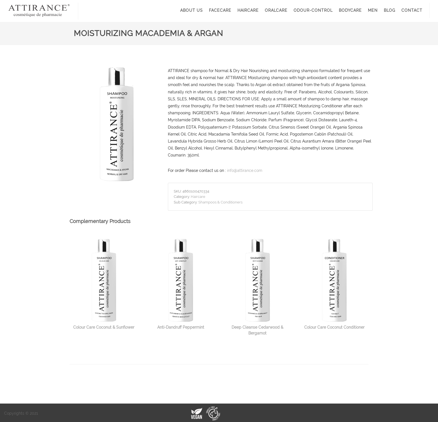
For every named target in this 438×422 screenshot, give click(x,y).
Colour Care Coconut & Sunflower (103, 327)
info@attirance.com (244, 170)
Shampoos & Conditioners (220, 202)
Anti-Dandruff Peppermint (180, 327)
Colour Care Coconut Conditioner (334, 327)
